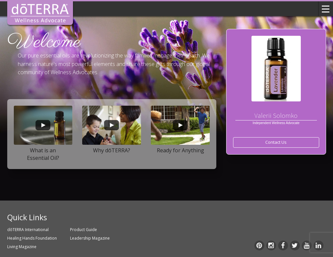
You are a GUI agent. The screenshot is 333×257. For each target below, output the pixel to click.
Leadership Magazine (90, 238)
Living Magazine (21, 246)
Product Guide (83, 229)
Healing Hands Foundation (32, 238)
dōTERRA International (28, 229)
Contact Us (276, 142)
